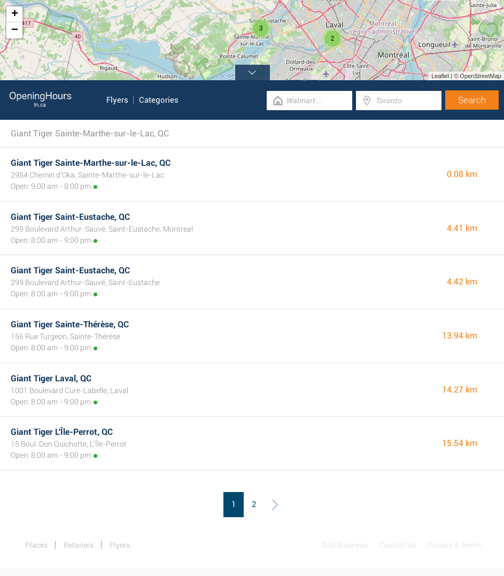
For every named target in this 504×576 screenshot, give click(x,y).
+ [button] (14, 14)
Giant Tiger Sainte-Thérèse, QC (70, 324)
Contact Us (397, 545)
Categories (159, 100)
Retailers (79, 545)
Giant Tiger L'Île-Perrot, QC (62, 432)
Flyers (117, 100)
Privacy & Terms (454, 545)
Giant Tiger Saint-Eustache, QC (70, 217)
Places (36, 545)
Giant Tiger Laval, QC (51, 378)
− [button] (14, 30)
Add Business (344, 545)
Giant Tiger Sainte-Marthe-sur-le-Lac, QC (90, 163)
